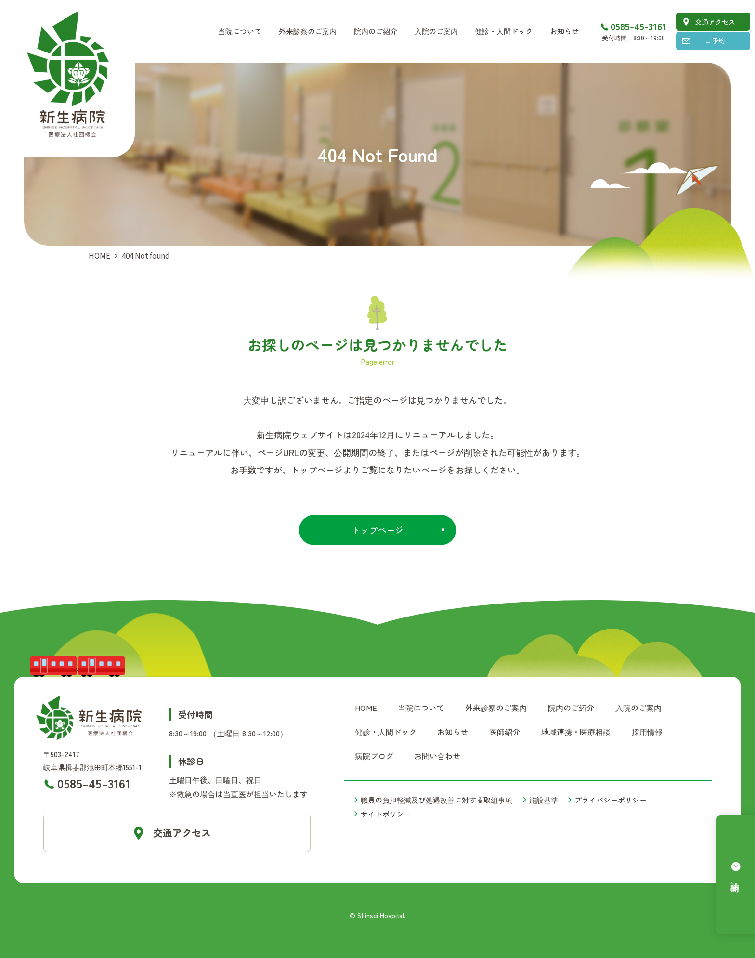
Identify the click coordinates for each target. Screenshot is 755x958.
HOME (99, 255)
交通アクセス (715, 21)
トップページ (377, 530)
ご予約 (715, 40)
